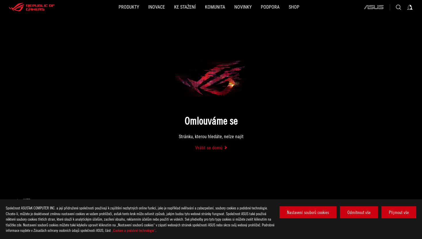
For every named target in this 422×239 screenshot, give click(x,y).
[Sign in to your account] (409, 7)
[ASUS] (373, 7)
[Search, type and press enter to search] (398, 7)
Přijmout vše (399, 212)
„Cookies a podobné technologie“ (133, 230)
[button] (129, 7)
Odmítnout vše (358, 212)
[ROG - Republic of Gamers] (32, 7)
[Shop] (294, 7)
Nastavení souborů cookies (308, 212)
